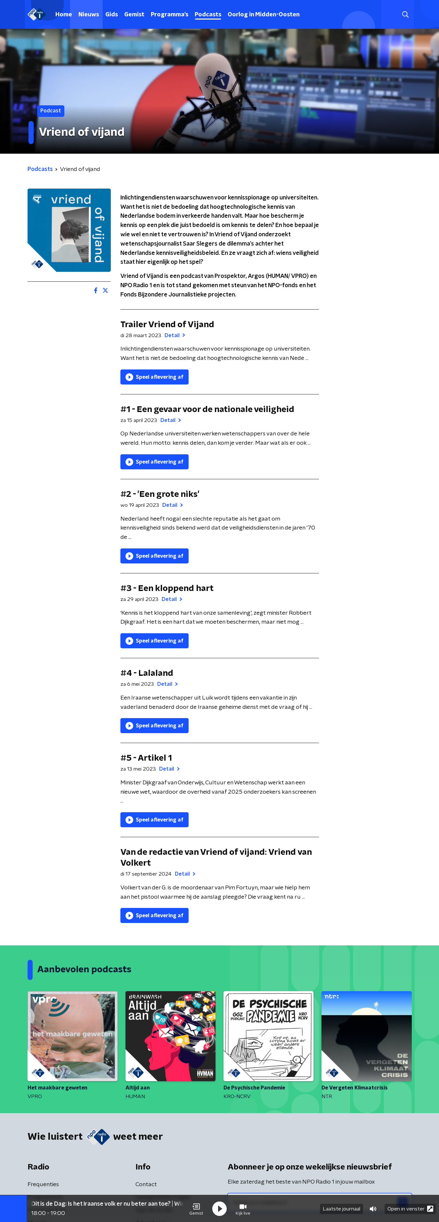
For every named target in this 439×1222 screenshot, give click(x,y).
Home (63, 15)
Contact (146, 1184)
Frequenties (43, 1184)
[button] (196, 1208)
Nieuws (88, 15)
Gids (111, 15)
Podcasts (208, 15)
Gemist (134, 15)
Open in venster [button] (410, 1208)
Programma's (169, 15)
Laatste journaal (341, 1208)
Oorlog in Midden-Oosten (264, 15)
